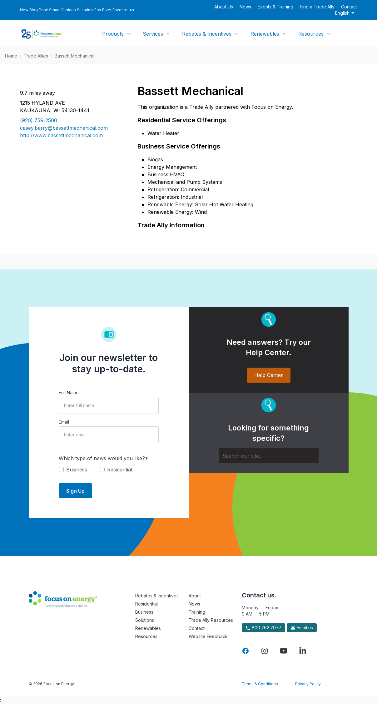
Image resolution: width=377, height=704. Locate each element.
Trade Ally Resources (211, 620)
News (245, 6)
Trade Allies (36, 55)
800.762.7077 (263, 628)
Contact (349, 6)
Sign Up (75, 491)
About (195, 595)
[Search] (269, 455)
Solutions (144, 620)
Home (11, 55)
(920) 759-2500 (38, 120)
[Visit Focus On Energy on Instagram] (264, 651)
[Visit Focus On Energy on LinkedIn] (302, 651)
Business (144, 612)
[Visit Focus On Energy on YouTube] (283, 651)
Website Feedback (208, 636)
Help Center (268, 375)
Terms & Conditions (260, 683)
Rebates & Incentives (206, 34)
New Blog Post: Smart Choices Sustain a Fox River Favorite (77, 10)
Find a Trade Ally (317, 6)
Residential (146, 603)
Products (113, 34)
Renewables (265, 34)
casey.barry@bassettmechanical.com (64, 128)
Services (153, 34)
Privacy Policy (308, 683)
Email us (301, 628)
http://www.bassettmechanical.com (61, 135)
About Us (223, 6)
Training (197, 612)
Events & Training (275, 6)
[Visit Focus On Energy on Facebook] (245, 651)
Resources (311, 34)
